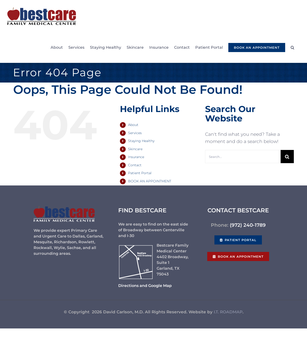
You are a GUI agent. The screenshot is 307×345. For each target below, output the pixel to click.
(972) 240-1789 (248, 225)
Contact (135, 165)
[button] (292, 47)
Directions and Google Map (145, 285)
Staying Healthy (141, 141)
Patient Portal (140, 173)
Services (135, 133)
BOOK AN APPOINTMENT (149, 181)
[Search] (287, 156)
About (133, 125)
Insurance (136, 157)
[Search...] (243, 156)
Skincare (135, 149)
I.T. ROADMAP (228, 311)
